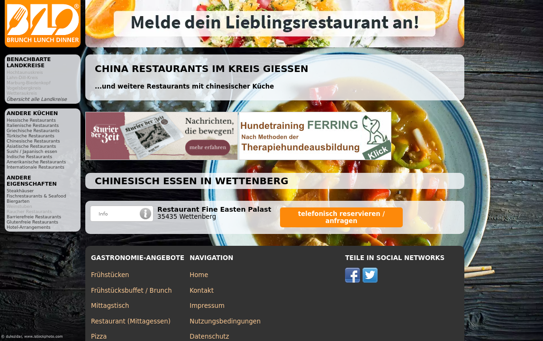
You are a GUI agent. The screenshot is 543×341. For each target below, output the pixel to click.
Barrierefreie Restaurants (34, 216)
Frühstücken (110, 274)
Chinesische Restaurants (33, 141)
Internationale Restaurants (35, 167)
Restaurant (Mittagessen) (131, 321)
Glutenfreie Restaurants (32, 221)
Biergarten (18, 201)
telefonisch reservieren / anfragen (341, 217)
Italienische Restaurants (33, 125)
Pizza (99, 336)
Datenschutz (209, 336)
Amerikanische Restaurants (36, 161)
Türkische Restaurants (30, 135)
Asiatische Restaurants (31, 146)
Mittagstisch (110, 305)
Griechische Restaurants (33, 130)
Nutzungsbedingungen (225, 321)
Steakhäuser (20, 190)
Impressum (207, 305)
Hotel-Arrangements (29, 227)
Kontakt (202, 290)
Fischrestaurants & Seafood (36, 195)
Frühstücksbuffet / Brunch (131, 290)
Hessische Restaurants (31, 120)
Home (199, 274)
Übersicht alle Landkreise (37, 99)
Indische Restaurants (29, 156)
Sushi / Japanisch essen (32, 151)
